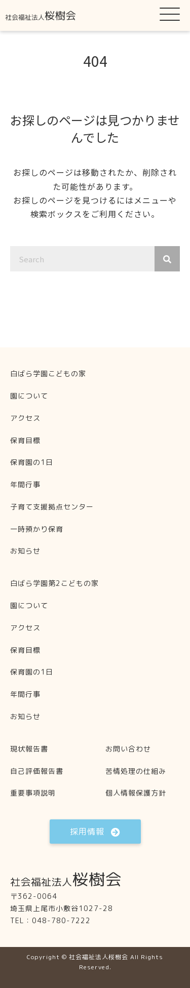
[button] (170, 13)
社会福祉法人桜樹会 (98, 957)
